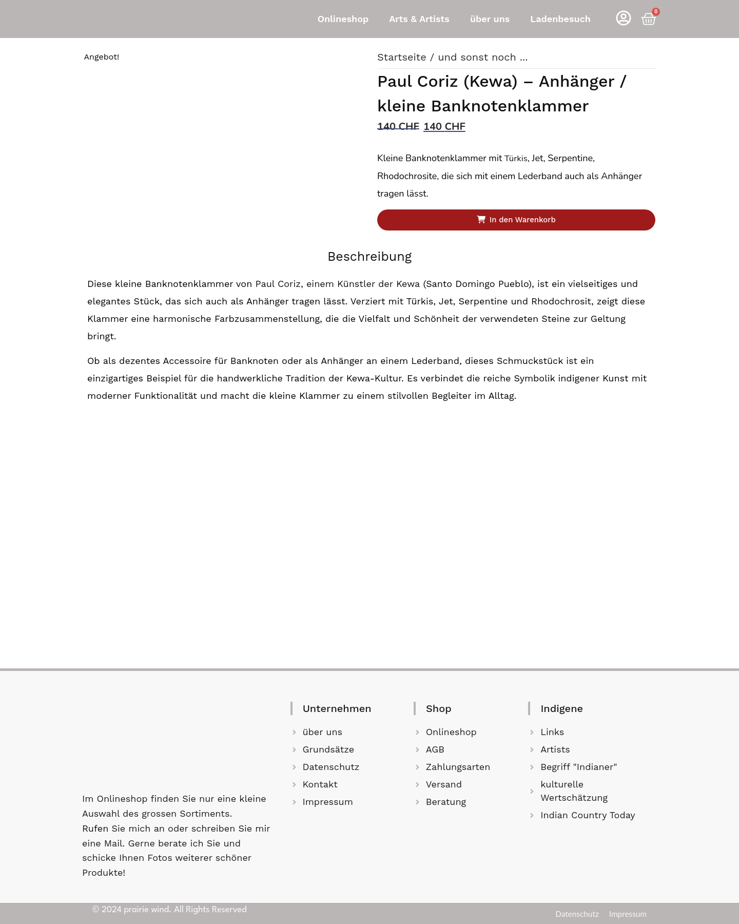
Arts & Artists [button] (419, 18)
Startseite (401, 57)
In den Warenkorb (524, 220)
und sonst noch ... (483, 57)
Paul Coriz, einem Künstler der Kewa (337, 285)
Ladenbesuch (560, 18)
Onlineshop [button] (343, 18)
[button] (346, 19)
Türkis (516, 157)
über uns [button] (490, 18)
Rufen (96, 828)
